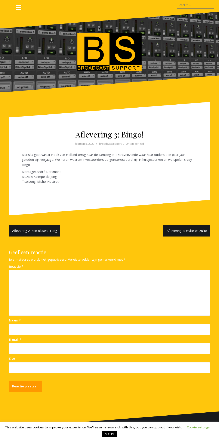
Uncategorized (135, 144)
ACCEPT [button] (109, 434)
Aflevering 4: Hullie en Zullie (187, 230)
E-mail (15, 339)
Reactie (16, 266)
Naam (15, 320)
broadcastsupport (110, 144)
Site (12, 358)
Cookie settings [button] (198, 427)
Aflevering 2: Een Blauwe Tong (34, 230)
